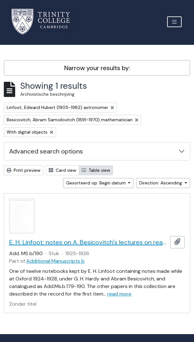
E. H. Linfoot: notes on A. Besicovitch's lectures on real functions (88, 242)
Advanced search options (46, 151)
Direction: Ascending (161, 183)
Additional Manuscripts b (55, 261)
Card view (62, 170)
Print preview (24, 170)
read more (119, 294)
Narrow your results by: (97, 68)
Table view (96, 170)
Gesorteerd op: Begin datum (96, 183)
